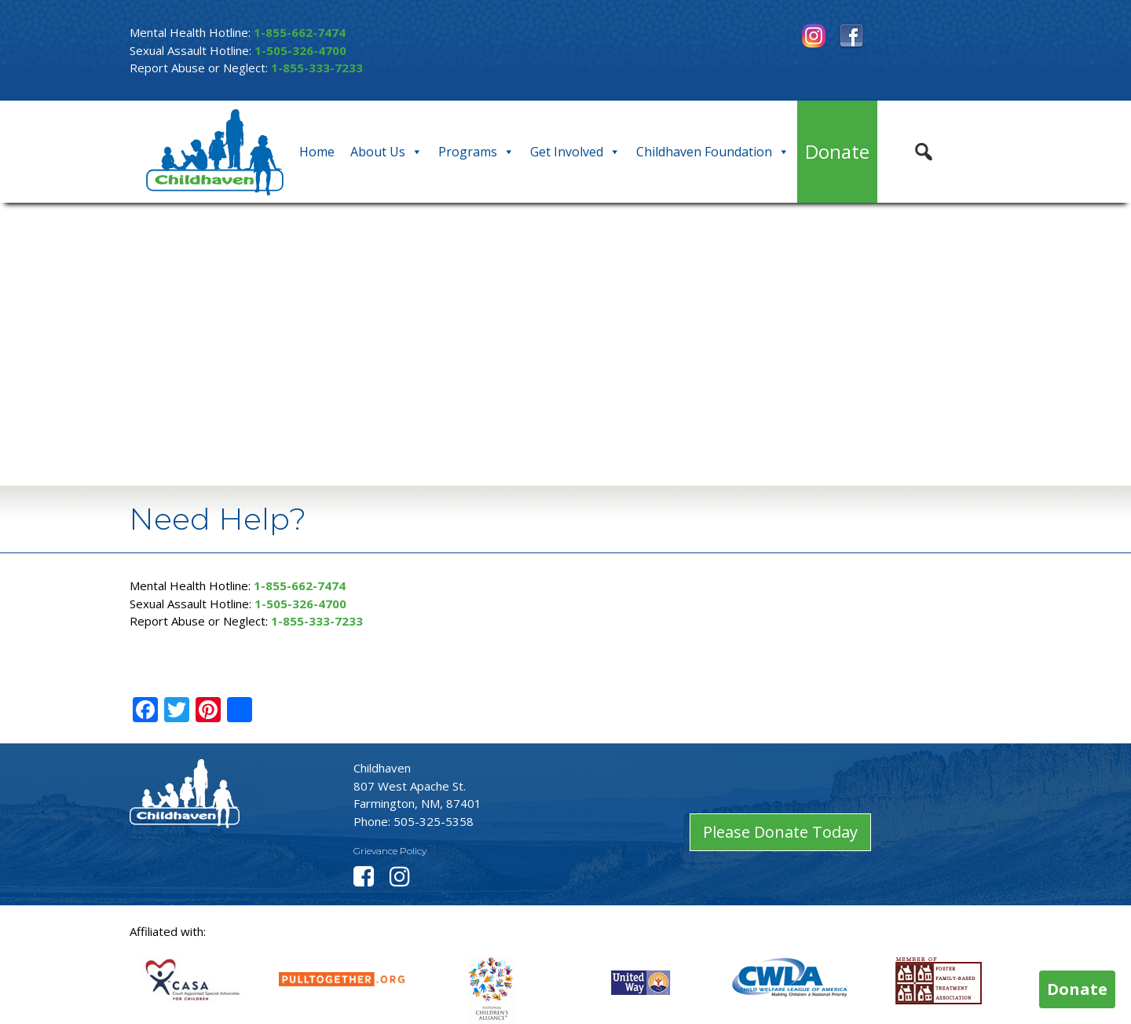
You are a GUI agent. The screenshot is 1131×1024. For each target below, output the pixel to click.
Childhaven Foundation (712, 152)
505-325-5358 (433, 821)
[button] (923, 151)
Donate (837, 151)
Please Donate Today (780, 831)
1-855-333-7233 (317, 67)
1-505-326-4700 (300, 50)
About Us (386, 152)
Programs (476, 152)
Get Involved (575, 152)
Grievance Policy (389, 851)
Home (317, 151)
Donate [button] (1077, 989)
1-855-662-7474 (300, 32)
